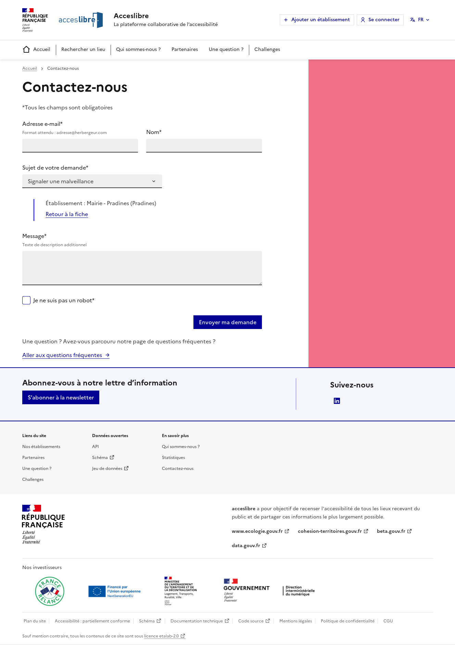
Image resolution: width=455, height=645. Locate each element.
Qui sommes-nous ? (138, 49)
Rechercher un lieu (83, 49)
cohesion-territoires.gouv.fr (330, 531)
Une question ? (226, 49)
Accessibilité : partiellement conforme (92, 621)
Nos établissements (41, 447)
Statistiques (173, 458)
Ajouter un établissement (320, 19)
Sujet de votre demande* (55, 167)
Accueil (36, 49)
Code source (251, 621)
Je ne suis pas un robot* (63, 300)
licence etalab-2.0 (161, 636)
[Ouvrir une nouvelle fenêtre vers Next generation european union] (115, 591)
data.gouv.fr (246, 545)
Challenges (267, 49)
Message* (142, 240)
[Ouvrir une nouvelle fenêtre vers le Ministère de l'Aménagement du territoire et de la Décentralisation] (181, 591)
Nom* (154, 132)
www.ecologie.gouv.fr (257, 531)
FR (421, 19)
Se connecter (384, 19)
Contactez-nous (177, 468)
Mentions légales (295, 621)
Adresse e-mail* (80, 128)
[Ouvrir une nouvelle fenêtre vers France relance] (49, 591)
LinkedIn (337, 401)
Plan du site (35, 621)
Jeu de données (107, 468)
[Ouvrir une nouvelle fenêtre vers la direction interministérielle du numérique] (270, 591)
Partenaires (185, 49)
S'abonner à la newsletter (61, 397)
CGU (388, 621)
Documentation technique (196, 621)
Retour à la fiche (67, 214)
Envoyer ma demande (227, 322)
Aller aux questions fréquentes (62, 355)
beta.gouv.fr (391, 531)
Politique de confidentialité (348, 621)
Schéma (100, 458)
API (95, 447)
